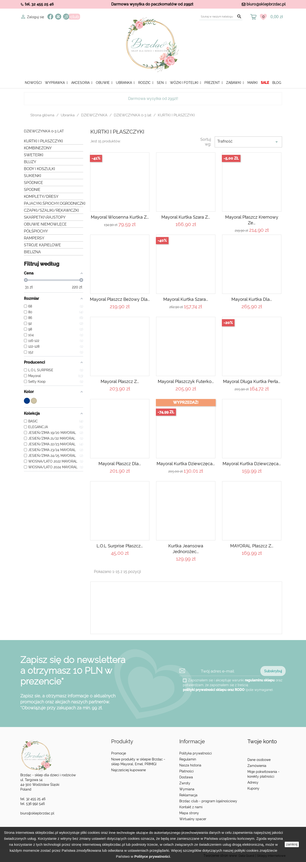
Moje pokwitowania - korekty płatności (263, 774)
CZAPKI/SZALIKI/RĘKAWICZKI (51, 210)
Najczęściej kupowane (128, 770)
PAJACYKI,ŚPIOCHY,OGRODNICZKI (53, 203)
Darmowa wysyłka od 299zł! (153, 98)
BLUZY (30, 162)
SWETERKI (33, 155)
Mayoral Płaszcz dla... (119, 463)
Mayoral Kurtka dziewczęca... (186, 463)
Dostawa (186, 777)
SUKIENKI (32, 175)
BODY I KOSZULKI (39, 169)
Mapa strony (189, 813)
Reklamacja (188, 795)
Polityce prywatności (152, 856)
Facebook (50, 17)
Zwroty (184, 783)
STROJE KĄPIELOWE (42, 245)
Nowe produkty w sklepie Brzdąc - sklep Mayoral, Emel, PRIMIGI (138, 761)
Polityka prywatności (195, 753)
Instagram (58, 17)
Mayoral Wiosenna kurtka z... (120, 217)
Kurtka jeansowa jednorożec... (185, 548)
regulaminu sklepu (260, 680)
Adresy (252, 782)
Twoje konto (262, 741)
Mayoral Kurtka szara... (185, 299)
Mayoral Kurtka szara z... (185, 217)
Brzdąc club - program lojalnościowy (208, 801)
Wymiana (186, 789)
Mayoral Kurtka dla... (251, 299)
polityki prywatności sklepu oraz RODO (214, 690)
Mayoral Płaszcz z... (120, 381)
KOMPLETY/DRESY (41, 196)
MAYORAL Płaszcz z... (251, 545)
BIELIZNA (32, 252)
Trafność (248, 142)
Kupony (253, 788)
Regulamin (187, 759)
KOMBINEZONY (38, 148)
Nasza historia (190, 765)
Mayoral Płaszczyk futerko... (186, 381)
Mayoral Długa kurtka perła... (251, 381)
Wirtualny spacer (192, 819)
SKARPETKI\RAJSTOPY (45, 217)
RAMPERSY (34, 238)
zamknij (291, 844)
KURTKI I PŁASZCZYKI (43, 141)
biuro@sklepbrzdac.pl (266, 4)
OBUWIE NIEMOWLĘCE (45, 224)
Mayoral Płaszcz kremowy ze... (251, 220)
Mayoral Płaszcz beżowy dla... (120, 299)
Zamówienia (256, 766)
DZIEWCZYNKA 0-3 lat (44, 131)
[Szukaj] (220, 16)
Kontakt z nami (190, 807)
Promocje (118, 753)
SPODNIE (32, 189)
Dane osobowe (259, 760)
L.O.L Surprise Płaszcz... (120, 545)
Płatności (186, 771)
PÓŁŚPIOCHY (36, 231)
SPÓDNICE (33, 182)
